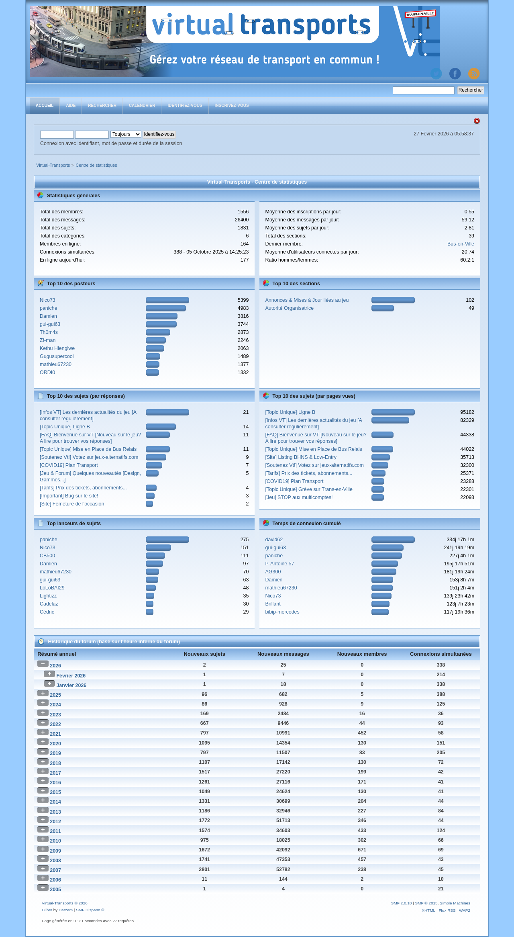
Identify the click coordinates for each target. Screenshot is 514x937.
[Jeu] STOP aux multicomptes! (299, 497)
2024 (55, 705)
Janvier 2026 (71, 685)
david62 (274, 539)
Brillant (273, 604)
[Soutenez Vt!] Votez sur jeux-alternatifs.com (89, 457)
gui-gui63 (50, 324)
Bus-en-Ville (460, 244)
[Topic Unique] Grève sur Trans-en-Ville (309, 489)
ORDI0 (47, 372)
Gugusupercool (57, 356)
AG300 (273, 572)
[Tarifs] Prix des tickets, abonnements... (83, 488)
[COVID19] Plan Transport (69, 465)
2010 (55, 841)
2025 (55, 695)
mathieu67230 (55, 364)
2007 (55, 870)
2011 (55, 831)
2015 (55, 792)
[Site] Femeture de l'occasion (72, 504)
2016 (55, 783)
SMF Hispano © (90, 910)
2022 (55, 724)
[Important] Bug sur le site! (69, 496)
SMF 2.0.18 (401, 903)
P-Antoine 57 (279, 564)
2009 (55, 851)
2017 (55, 773)
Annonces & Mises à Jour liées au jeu (307, 300)
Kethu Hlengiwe (57, 348)
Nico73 (47, 300)
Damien (48, 316)
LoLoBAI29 (52, 588)
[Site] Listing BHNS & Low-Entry (301, 457)
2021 (55, 734)
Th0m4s (49, 332)
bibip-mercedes (282, 612)
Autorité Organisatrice (289, 308)
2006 (55, 880)
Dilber (47, 910)
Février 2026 (71, 676)
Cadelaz (49, 604)
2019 (55, 753)
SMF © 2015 (426, 903)
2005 (55, 889)
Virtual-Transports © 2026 (65, 903)
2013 (55, 812)
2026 (55, 666)
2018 (55, 763)
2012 (55, 821)
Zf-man (48, 340)
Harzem (66, 910)
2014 (55, 802)
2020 (55, 744)
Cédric (47, 612)
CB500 (47, 556)
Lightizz (48, 596)
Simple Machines (455, 903)
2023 (55, 715)
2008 (55, 860)
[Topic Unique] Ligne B (65, 427)
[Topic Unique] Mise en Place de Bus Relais (88, 449)
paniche (48, 308)
